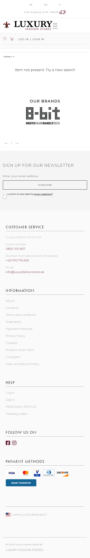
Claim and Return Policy (22, 364)
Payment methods (19, 329)
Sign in (38, 39)
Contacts (12, 308)
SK (30, 4)
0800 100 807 (15, 249)
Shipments (13, 322)
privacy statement (43, 194)
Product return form (20, 350)
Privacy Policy (15, 336)
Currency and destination (26, 514)
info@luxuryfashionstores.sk (25, 272)
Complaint (13, 357)
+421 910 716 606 (17, 260)
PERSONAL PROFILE (21, 407)
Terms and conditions (21, 315)
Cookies (11, 343)
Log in (23, 39)
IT (60, 4)
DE (46, 4)
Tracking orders (16, 414)
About (10, 300)
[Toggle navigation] (55, 25)
